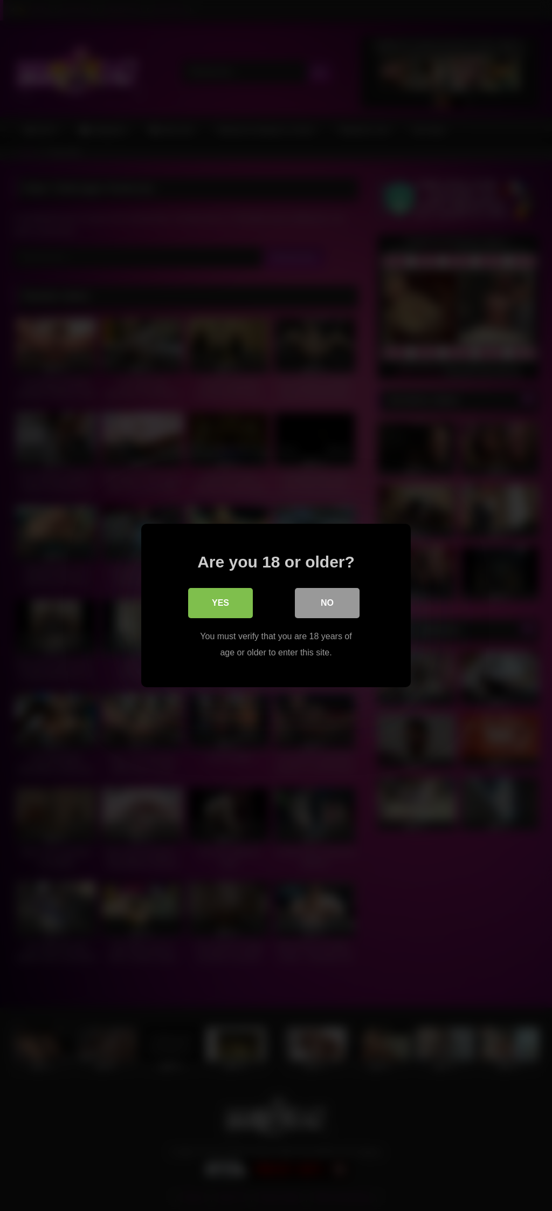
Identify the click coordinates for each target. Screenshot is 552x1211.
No (327, 602)
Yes (220, 602)
